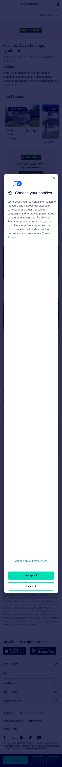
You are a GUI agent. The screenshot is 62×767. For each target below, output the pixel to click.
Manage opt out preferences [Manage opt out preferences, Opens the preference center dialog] (30, 561)
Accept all (31, 575)
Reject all (31, 586)
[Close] (53, 177)
